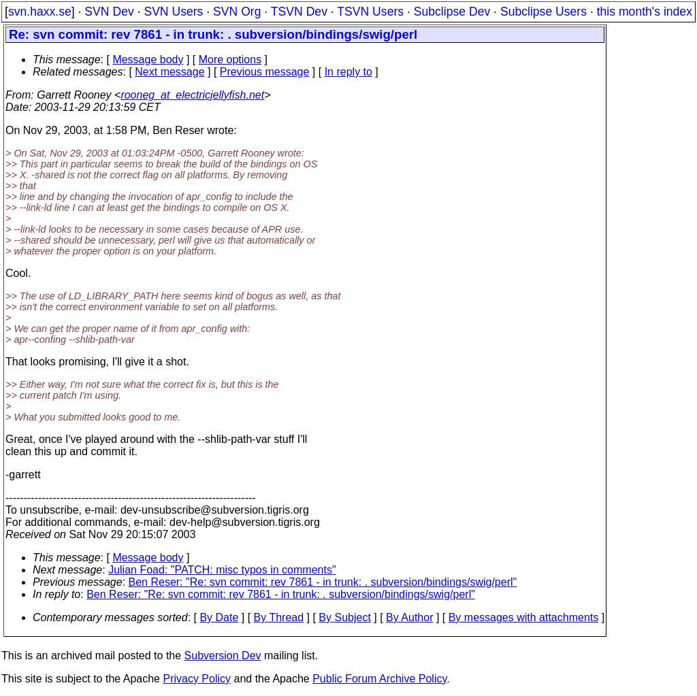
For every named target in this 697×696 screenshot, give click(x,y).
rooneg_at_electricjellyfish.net (192, 95)
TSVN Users (370, 11)
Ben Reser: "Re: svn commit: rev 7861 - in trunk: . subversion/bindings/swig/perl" (323, 582)
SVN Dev (108, 11)
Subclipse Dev (452, 11)
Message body (147, 59)
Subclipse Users (543, 11)
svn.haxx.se (39, 11)
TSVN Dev (299, 11)
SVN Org (237, 11)
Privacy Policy (197, 678)
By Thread (279, 617)
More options (230, 59)
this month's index (644, 11)
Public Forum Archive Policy (379, 678)
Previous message (265, 72)
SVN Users (173, 11)
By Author (409, 617)
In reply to (348, 72)
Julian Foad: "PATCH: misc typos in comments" (222, 570)
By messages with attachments (524, 617)
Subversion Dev (222, 655)
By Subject (344, 617)
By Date (218, 617)
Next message (169, 72)
